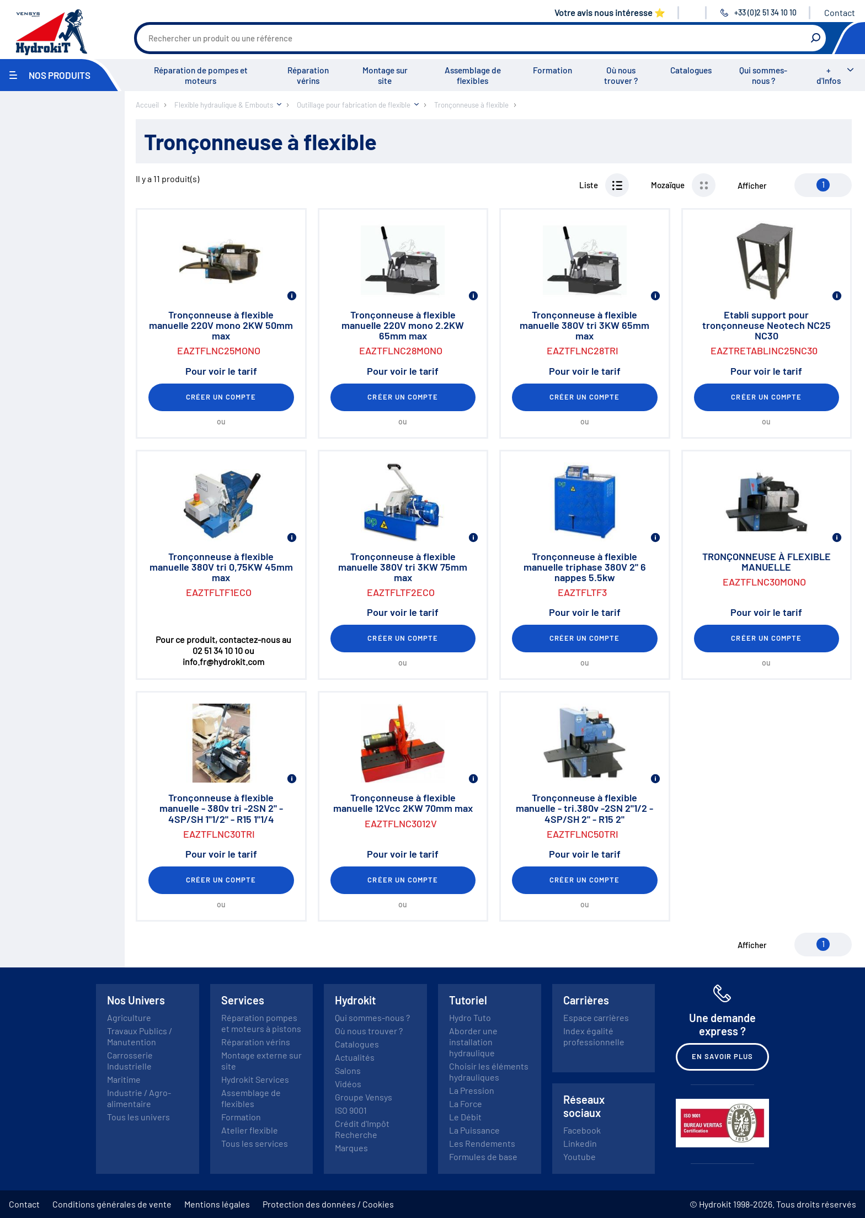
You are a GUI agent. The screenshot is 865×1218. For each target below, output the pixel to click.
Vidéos (348, 1083)
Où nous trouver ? (621, 75)
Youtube (579, 1156)
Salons (348, 1070)
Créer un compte (221, 396)
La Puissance (474, 1130)
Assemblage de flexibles (473, 75)
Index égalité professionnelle (593, 1036)
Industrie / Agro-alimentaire (139, 1098)
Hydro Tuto (470, 1017)
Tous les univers (138, 1116)
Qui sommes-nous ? (763, 75)
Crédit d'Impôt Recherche (362, 1129)
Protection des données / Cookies (328, 1204)
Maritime (124, 1079)
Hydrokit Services (255, 1079)
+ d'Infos (828, 75)
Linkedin (580, 1143)
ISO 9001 (351, 1110)
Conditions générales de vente (112, 1204)
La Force (465, 1103)
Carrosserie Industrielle (130, 1060)
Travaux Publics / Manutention (139, 1036)
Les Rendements (482, 1143)
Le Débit (465, 1116)
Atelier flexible (249, 1130)
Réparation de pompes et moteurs (201, 75)
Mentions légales (217, 1204)
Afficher (752, 185)
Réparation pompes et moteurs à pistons (261, 1023)
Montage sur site (385, 75)
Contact (839, 12)
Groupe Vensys (363, 1097)
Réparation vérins (308, 75)
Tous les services (254, 1143)
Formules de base (483, 1156)
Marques (351, 1147)
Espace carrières (596, 1017)
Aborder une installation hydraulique (473, 1041)
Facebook (582, 1130)
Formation (552, 70)
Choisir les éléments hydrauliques (488, 1071)
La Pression (471, 1090)
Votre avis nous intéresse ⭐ (609, 12)
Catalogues (691, 70)
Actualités (355, 1057)
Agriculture (129, 1017)
